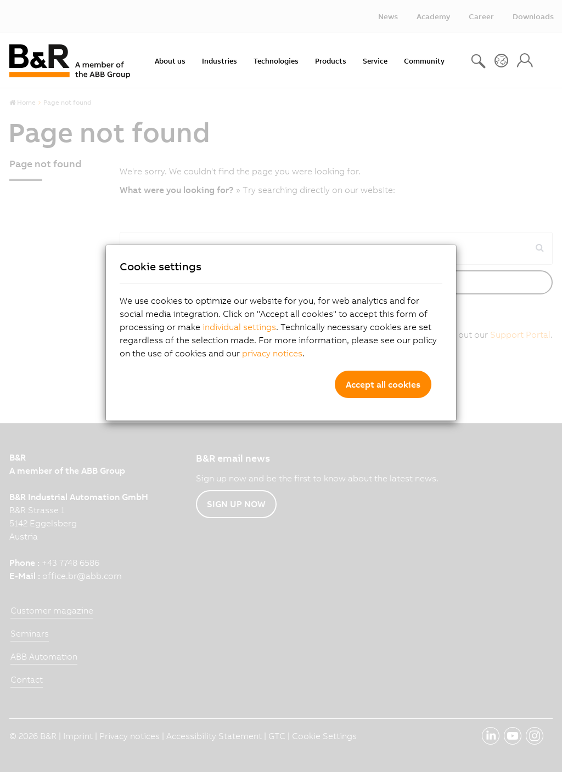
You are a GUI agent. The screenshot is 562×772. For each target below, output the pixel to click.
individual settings (239, 326)
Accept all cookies (383, 384)
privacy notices (272, 353)
